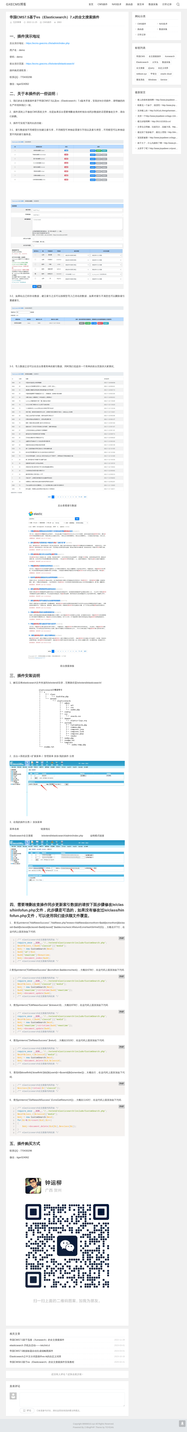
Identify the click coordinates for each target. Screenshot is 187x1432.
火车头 (155, 62)
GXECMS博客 (16, 4)
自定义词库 (163, 68)
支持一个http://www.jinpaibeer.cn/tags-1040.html (159, 116)
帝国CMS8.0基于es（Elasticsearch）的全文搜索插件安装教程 (42, 1362)
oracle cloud (166, 74)
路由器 (129, 4)
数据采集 (153, 4)
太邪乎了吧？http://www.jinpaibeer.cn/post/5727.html (161, 148)
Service (163, 80)
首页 (91, 4)
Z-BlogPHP (89, 1427)
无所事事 (17, 22)
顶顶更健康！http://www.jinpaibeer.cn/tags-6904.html (161, 137)
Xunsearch (170, 56)
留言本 (140, 4)
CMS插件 (103, 4)
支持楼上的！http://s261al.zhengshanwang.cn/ (158, 110)
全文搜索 (140, 68)
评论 (29, 1410)
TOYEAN (109, 1427)
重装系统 (140, 80)
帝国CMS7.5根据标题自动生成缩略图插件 (31, 1351)
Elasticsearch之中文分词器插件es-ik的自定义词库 (35, 1356)
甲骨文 (154, 74)
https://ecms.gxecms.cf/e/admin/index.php (48, 43)
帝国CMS (140, 56)
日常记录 (167, 4)
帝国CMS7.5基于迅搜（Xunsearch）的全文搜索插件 (37, 1340)
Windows (152, 80)
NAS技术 (116, 4)
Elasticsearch (142, 62)
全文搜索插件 (155, 56)
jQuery (151, 68)
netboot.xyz (141, 74)
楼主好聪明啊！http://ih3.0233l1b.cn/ (154, 121)
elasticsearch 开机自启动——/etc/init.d (30, 1345)
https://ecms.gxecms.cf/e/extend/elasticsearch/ (50, 63)
